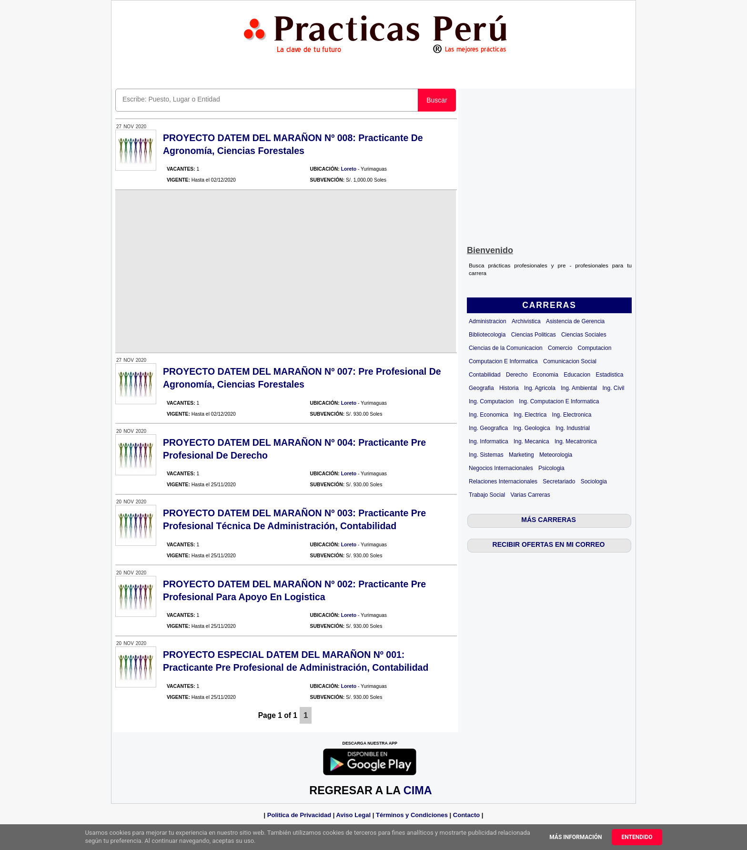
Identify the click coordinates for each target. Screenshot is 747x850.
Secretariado (559, 481)
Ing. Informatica (488, 441)
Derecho (516, 374)
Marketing (521, 454)
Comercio (560, 348)
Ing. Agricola (539, 388)
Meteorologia (555, 454)
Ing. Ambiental (579, 388)
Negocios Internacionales (501, 468)
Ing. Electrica (530, 414)
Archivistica (526, 321)
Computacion (595, 348)
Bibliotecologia (487, 334)
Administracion (487, 321)
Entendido (636, 837)
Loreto (348, 169)
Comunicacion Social (569, 361)
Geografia (481, 388)
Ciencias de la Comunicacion (506, 348)
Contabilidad (485, 374)
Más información (575, 837)
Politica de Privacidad (299, 815)
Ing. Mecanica (531, 441)
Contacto (466, 815)
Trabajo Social (487, 495)
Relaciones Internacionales (503, 481)
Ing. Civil (614, 388)
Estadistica (610, 374)
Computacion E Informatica (503, 361)
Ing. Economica (488, 414)
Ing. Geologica (531, 428)
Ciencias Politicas (533, 334)
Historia (509, 388)
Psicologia (551, 468)
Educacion (577, 374)
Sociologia (594, 481)
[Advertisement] (549, 165)
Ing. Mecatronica (576, 441)
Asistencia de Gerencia (575, 321)
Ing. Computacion (491, 401)
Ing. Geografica (488, 428)
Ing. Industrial (572, 428)
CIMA (418, 790)
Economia (545, 374)
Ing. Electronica (572, 414)
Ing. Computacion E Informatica (559, 401)
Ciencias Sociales (583, 334)
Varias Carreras (530, 495)
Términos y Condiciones (412, 815)
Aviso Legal (353, 815)
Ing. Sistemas (486, 454)
